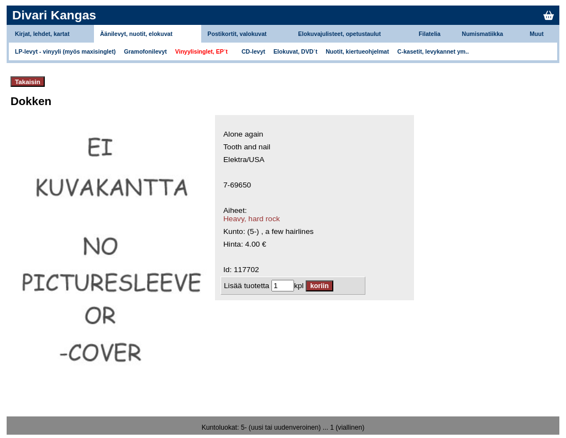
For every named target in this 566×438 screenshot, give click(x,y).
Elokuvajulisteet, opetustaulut (339, 33)
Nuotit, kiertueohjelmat (357, 51)
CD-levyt (253, 51)
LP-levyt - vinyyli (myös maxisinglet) (65, 51)
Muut (536, 33)
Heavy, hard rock (251, 219)
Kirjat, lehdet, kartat (42, 33)
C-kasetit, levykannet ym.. (433, 51)
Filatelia (430, 33)
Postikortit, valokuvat (236, 33)
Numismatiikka (483, 33)
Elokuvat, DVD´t (295, 51)
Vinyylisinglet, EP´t (201, 51)
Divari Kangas (54, 15)
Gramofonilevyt (145, 51)
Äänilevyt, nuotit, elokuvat (136, 33)
